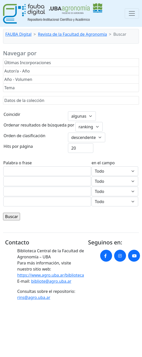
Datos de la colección (24, 100)
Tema (9, 88)
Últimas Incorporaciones (27, 62)
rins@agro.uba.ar (33, 297)
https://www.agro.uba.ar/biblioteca (50, 275)
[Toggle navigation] (132, 13)
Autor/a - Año (17, 71)
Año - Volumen (18, 79)
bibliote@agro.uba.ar (51, 281)
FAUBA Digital (18, 34)
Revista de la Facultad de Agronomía (72, 34)
